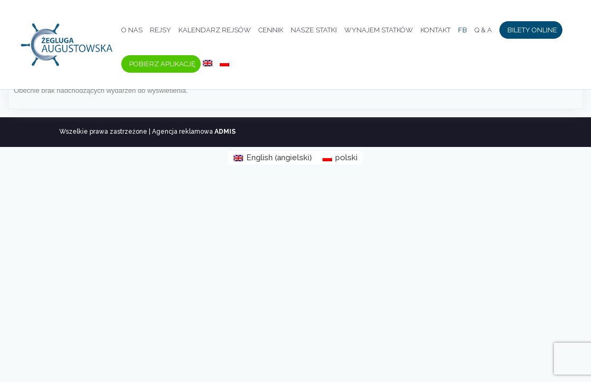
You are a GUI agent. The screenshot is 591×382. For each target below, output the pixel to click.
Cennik (270, 30)
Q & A (483, 30)
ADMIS (225, 131)
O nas (131, 30)
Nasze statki (314, 30)
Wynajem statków (378, 30)
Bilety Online (532, 30)
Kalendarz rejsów (214, 30)
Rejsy (160, 30)
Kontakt (435, 30)
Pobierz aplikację (162, 64)
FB (462, 30)
